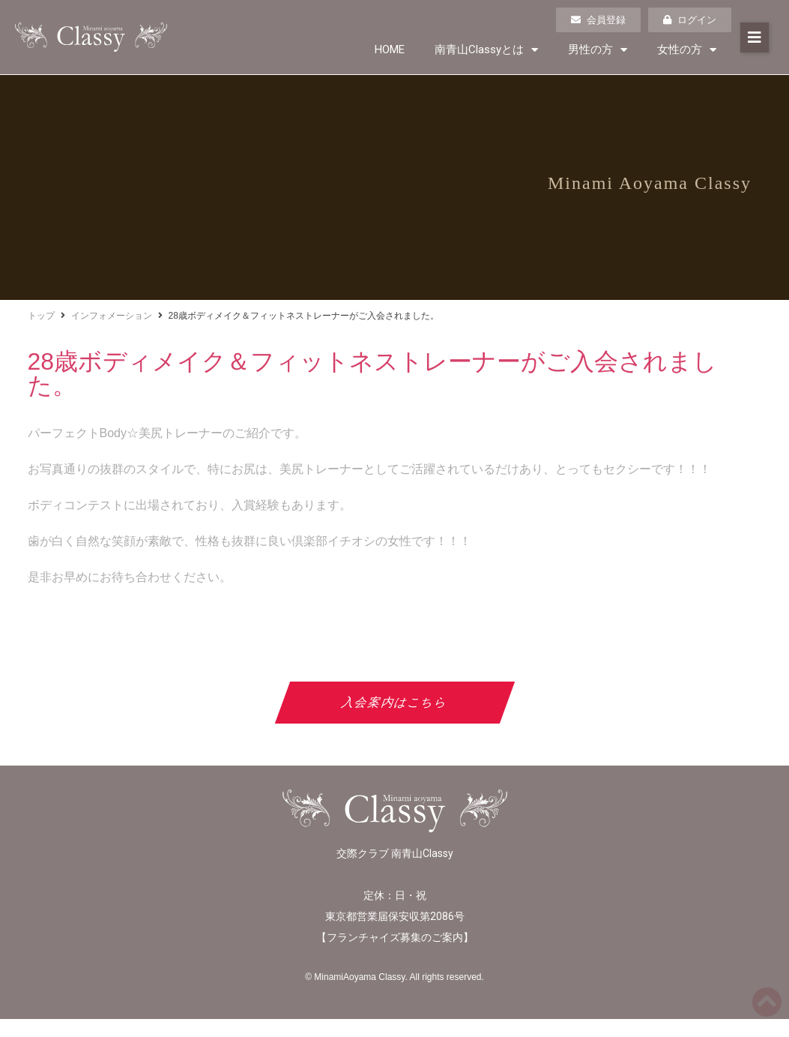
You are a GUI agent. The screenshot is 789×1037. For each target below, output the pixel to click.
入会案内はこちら (394, 702)
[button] (754, 37)
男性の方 (597, 50)
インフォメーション (111, 315)
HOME (390, 49)
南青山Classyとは (486, 50)
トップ (41, 315)
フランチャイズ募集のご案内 (395, 937)
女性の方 (686, 50)
